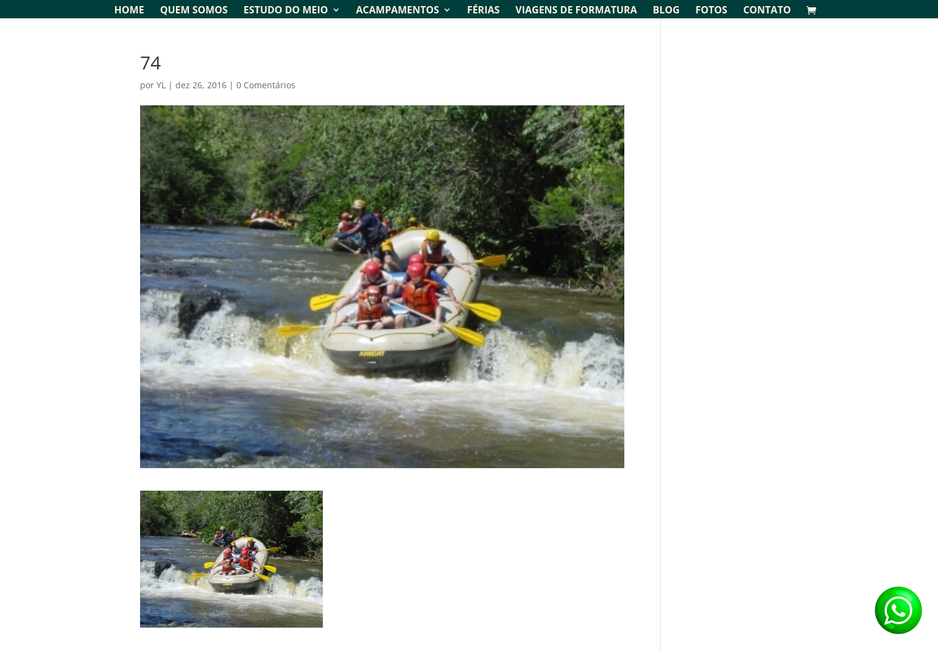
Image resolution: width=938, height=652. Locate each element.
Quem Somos (194, 10)
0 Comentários (265, 85)
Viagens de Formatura (575, 10)
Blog (666, 10)
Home (129, 10)
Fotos (711, 10)
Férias (483, 10)
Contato (767, 10)
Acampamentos (397, 10)
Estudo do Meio (286, 10)
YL (161, 85)
